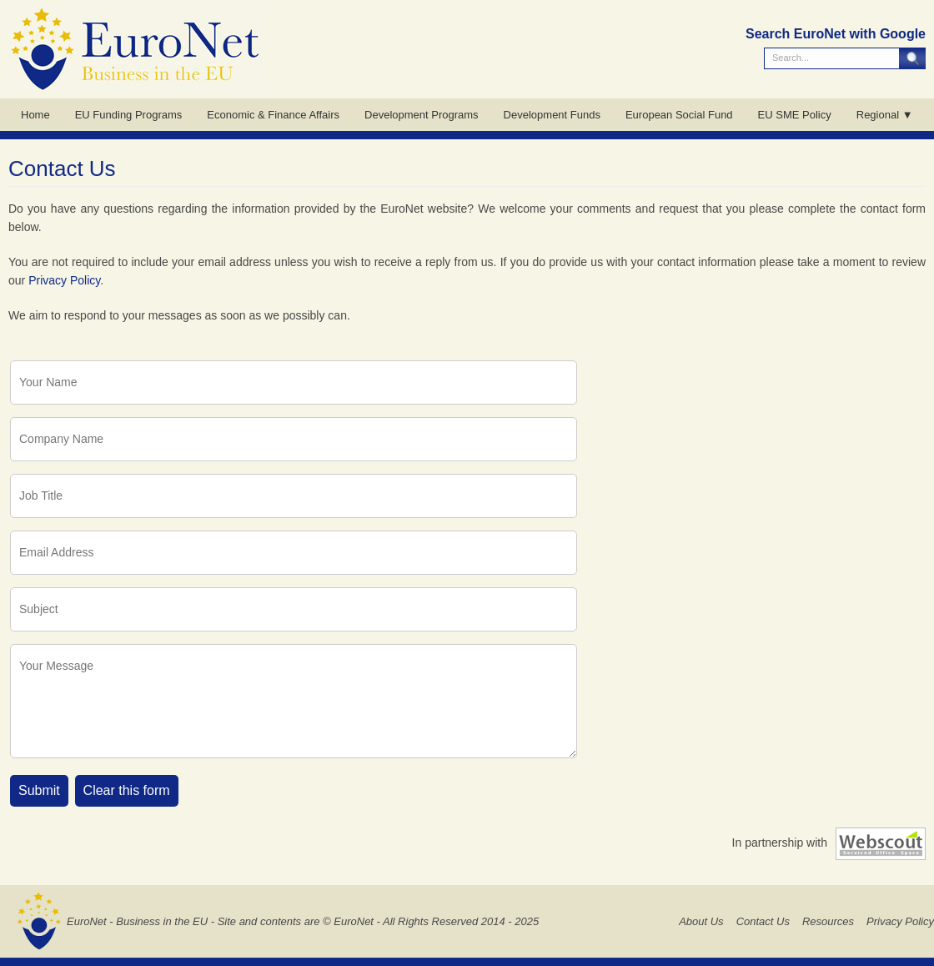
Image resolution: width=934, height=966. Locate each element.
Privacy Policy (64, 280)
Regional (877, 114)
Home (35, 114)
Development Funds (552, 114)
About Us (701, 921)
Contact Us (763, 921)
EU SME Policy (794, 114)
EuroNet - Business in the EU (137, 921)
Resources (828, 921)
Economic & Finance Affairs (273, 114)
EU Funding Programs (129, 114)
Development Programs (421, 114)
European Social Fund (679, 114)
